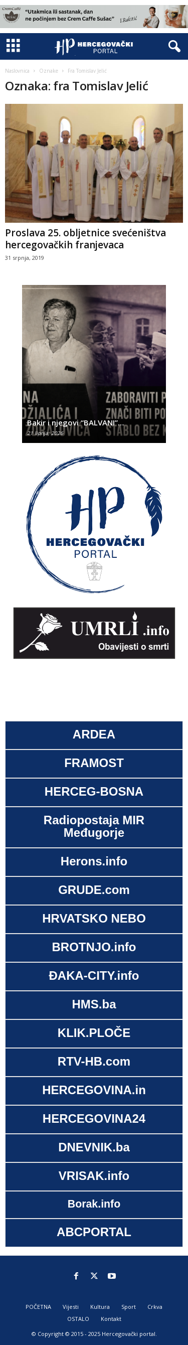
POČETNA (38, 1306)
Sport (128, 1306)
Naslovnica (17, 70)
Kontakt (111, 1318)
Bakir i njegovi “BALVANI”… (75, 422)
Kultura (100, 1306)
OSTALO (78, 1318)
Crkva (154, 1306)
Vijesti (71, 1306)
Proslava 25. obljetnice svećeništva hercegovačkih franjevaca (85, 238)
